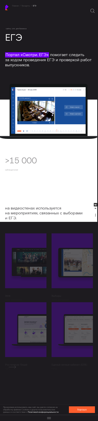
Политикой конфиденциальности (43, 412)
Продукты (26, 6)
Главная (15, 6)
